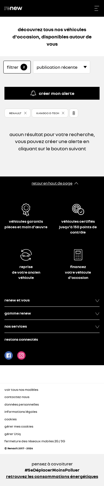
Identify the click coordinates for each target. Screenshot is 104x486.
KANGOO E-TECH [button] (47, 113)
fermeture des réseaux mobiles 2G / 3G (34, 441)
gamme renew (52, 313)
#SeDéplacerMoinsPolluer (52, 470)
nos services (52, 326)
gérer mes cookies (18, 426)
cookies (10, 419)
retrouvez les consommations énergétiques (52, 476)
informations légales (20, 411)
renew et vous (52, 300)
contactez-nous (16, 397)
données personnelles (21, 404)
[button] (17, 113)
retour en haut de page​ (52, 183)
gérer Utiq (12, 434)
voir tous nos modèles (21, 389)
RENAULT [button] (15, 113)
